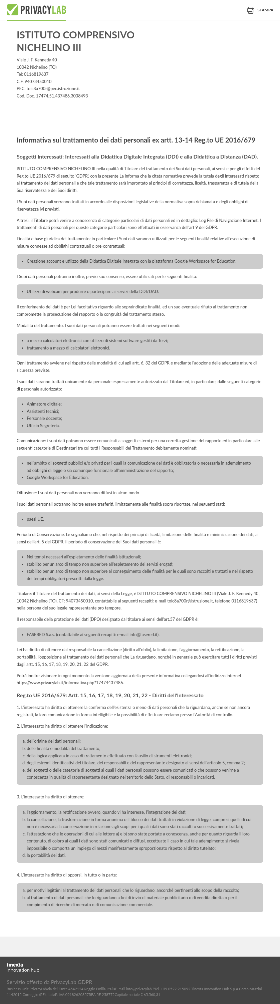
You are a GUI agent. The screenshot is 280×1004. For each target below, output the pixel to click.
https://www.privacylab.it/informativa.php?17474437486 (70, 682)
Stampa (260, 9)
